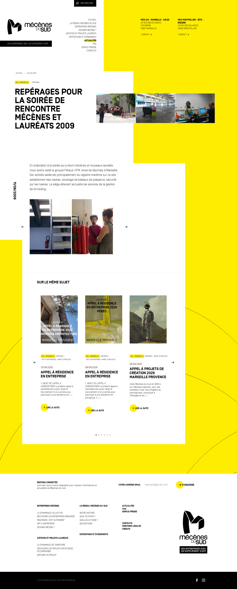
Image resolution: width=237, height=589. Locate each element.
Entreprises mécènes (85, 26)
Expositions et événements (82, 37)
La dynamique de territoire (51, 545)
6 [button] (110, 435)
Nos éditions (86, 523)
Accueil (92, 20)
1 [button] (96, 435)
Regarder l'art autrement (51, 520)
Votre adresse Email (129, 485)
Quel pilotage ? (88, 516)
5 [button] (107, 435)
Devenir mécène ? (87, 30)
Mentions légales (131, 526)
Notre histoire (87, 513)
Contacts (91, 51)
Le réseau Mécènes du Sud (83, 23)
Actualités (90, 40)
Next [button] (126, 226)
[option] (52, 101)
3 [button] (102, 435)
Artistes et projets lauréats (81, 33)
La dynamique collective (50, 513)
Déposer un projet (46, 555)
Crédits (126, 529)
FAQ (94, 44)
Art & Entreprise (45, 523)
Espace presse (89, 47)
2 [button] (99, 435)
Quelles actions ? (89, 520)
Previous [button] (22, 226)
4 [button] (105, 435)
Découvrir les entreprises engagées (56, 516)
